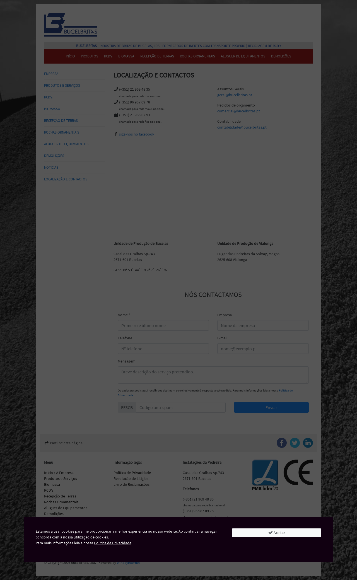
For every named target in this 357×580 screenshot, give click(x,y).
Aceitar (276, 532)
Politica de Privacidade (112, 542)
